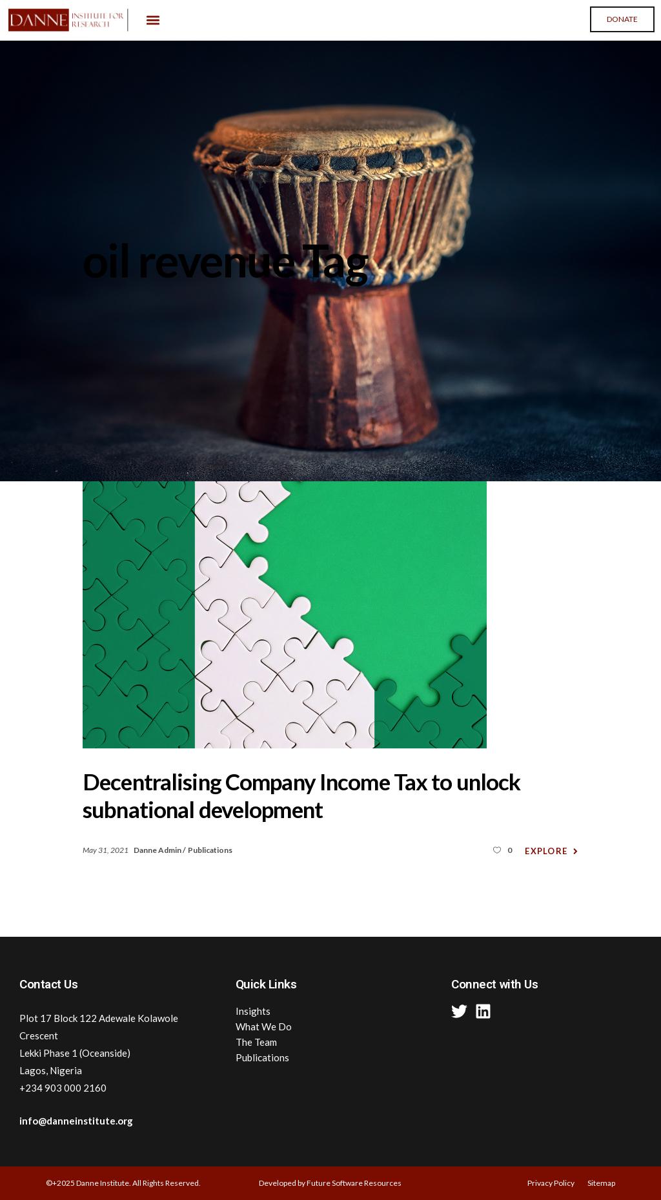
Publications (210, 850)
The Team (256, 1042)
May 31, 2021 (106, 850)
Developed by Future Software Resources (330, 1183)
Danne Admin (158, 850)
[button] (153, 20)
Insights (253, 1011)
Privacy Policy (551, 1183)
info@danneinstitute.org (76, 1120)
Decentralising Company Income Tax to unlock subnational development (301, 795)
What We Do (264, 1026)
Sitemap (601, 1183)
